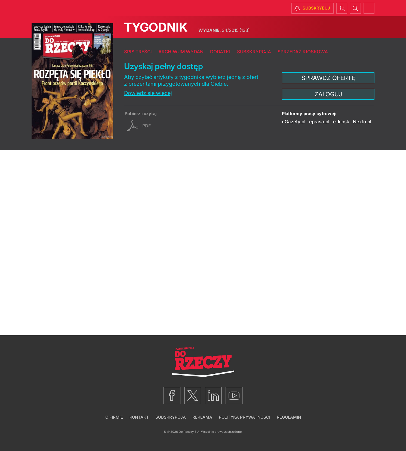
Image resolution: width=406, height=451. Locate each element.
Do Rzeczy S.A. (189, 432)
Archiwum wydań (181, 51)
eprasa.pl (319, 121)
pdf (146, 125)
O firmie (114, 417)
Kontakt (139, 417)
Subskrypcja (254, 51)
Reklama (202, 417)
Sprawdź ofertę (328, 77)
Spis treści (138, 51)
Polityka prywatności (244, 417)
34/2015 (224, 30)
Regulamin (289, 417)
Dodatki (220, 51)
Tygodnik (155, 27)
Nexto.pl (362, 121)
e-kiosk (341, 121)
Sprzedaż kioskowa (303, 51)
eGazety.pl (293, 121)
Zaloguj (328, 94)
